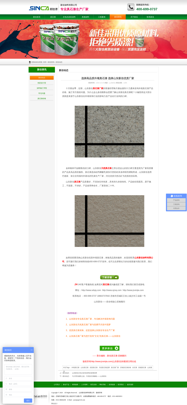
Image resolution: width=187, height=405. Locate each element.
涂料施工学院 (42, 88)
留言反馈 (93, 384)
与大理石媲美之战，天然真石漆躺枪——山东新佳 (89, 376)
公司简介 (57, 384)
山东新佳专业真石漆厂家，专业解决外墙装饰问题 (92, 319)
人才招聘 (84, 384)
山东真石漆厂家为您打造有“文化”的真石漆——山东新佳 (94, 336)
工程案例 (101, 17)
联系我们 (121, 384)
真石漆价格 (42, 98)
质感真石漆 (142, 367)
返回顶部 (130, 384)
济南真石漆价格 (125, 367)
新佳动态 (41, 78)
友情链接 (112, 384)
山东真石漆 (84, 367)
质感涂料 (85, 17)
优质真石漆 (94, 367)
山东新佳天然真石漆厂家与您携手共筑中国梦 (90, 324)
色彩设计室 (42, 83)
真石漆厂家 (98, 88)
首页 (44, 62)
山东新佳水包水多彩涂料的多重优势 (84, 373)
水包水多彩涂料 (69, 17)
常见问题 (41, 93)
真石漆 (53, 17)
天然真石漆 (106, 168)
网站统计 (54, 403)
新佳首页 (36, 17)
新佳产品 (66, 384)
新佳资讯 (118, 17)
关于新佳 (134, 17)
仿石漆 (134, 367)
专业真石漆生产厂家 (74, 9)
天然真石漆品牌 (104, 367)
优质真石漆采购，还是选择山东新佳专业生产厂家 (92, 330)
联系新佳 (150, 17)
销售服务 (75, 384)
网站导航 (102, 384)
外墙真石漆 (75, 367)
